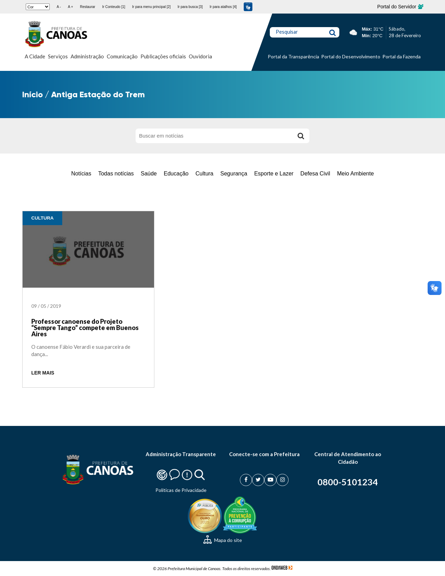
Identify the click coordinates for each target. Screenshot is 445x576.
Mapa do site (222, 540)
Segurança (233, 173)
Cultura (204, 173)
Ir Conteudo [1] (113, 7)
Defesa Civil (315, 173)
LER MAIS (42, 373)
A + (70, 7)
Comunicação (122, 56)
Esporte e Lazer (273, 173)
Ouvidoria (200, 56)
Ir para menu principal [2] (151, 7)
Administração (87, 56)
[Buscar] (300, 136)
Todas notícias (116, 173)
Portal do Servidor (400, 6)
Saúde (149, 173)
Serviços (58, 56)
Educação (176, 173)
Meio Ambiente (355, 173)
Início (32, 94)
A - (59, 7)
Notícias (81, 173)
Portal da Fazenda (401, 56)
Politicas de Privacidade (181, 490)
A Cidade (35, 56)
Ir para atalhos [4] (223, 7)
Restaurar (87, 7)
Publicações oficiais (163, 56)
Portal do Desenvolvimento (350, 56)
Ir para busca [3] (190, 7)
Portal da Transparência (293, 56)
